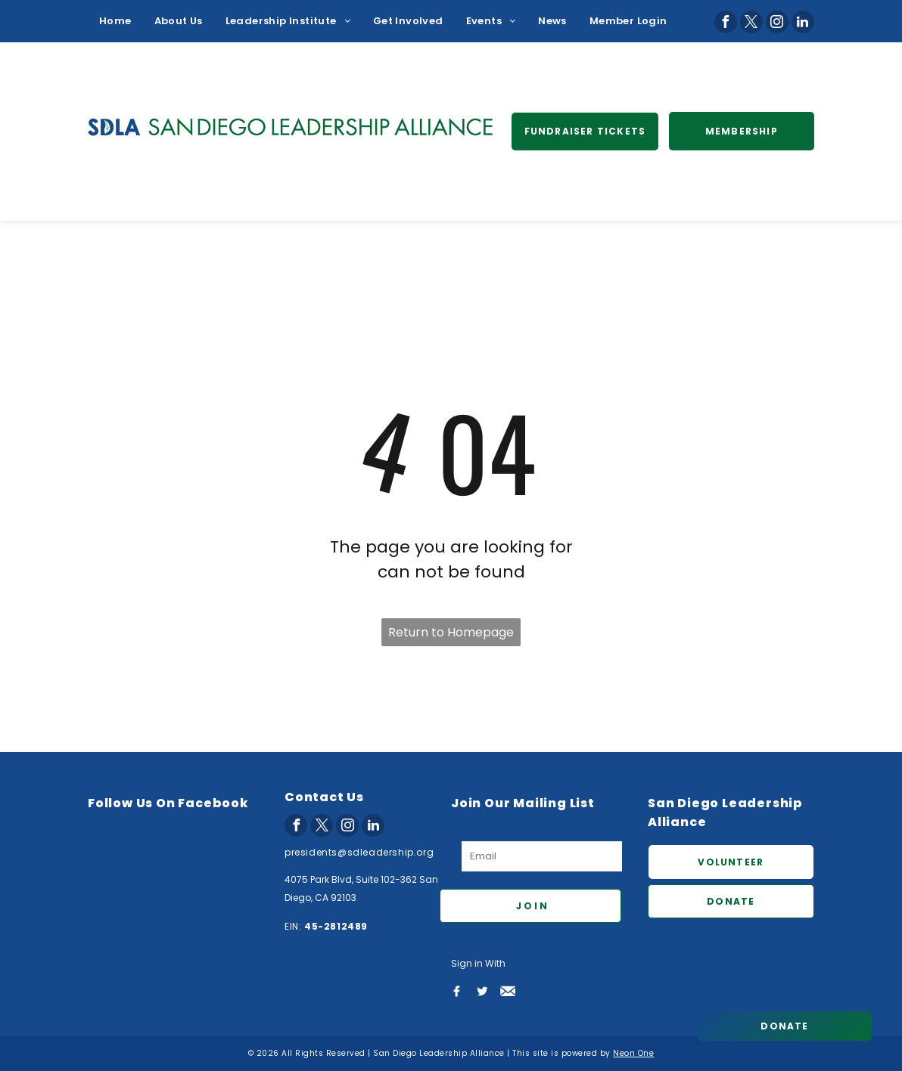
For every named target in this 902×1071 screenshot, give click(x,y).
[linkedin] (803, 22)
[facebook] (725, 22)
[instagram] (777, 22)
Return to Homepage (451, 632)
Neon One (633, 1053)
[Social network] (456, 991)
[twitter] (751, 22)
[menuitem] (115, 21)
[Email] (542, 856)
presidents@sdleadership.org (359, 852)
